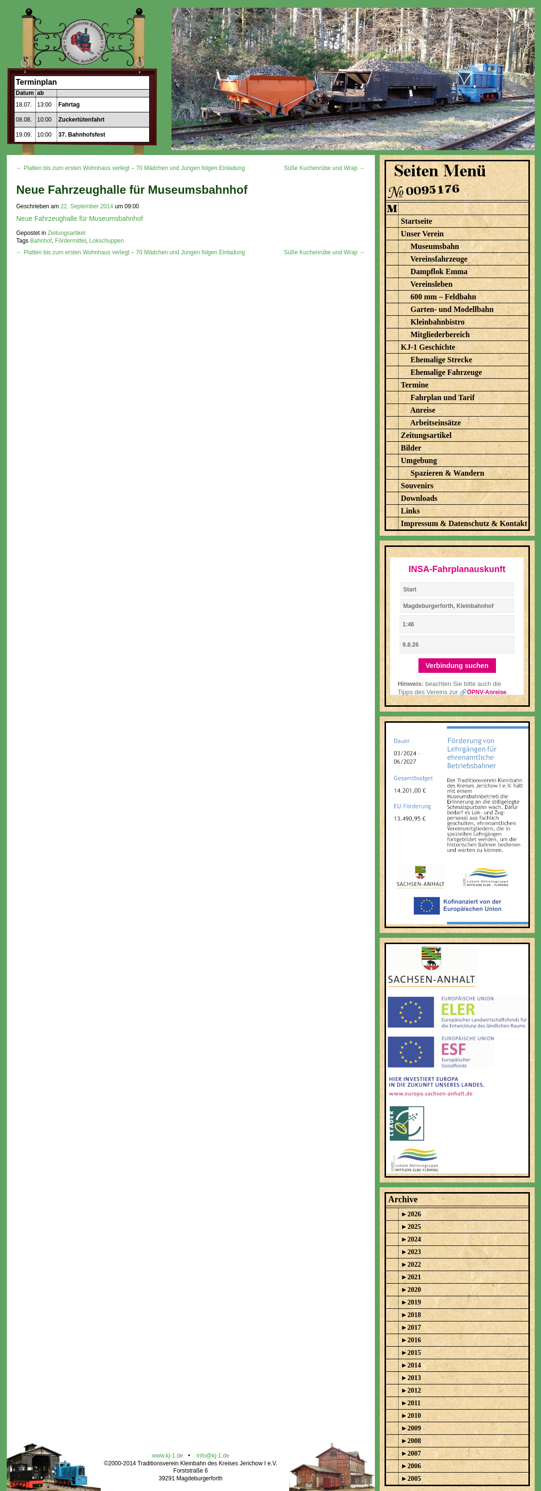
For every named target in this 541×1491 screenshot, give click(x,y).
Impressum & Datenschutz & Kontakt (464, 523)
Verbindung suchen (457, 665)
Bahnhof (41, 240)
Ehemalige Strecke (441, 360)
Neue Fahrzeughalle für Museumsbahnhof (79, 218)
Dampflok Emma (439, 271)
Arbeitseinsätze (435, 423)
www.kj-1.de (168, 1455)
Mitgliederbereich (440, 334)
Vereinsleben (431, 284)
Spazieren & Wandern (447, 473)
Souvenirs (417, 485)
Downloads (419, 498)
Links (410, 511)
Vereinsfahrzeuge (438, 259)
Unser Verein (422, 234)
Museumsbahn (435, 246)
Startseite (417, 221)
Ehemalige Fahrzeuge (446, 372)
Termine (415, 385)
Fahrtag (69, 104)
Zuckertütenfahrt (82, 119)
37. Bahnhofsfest (82, 134)
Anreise (422, 410)
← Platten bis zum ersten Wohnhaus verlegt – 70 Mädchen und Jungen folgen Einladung (130, 168)
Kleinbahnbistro (438, 322)
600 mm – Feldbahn (444, 297)
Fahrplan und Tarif (443, 397)
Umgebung (419, 460)
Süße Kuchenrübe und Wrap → (324, 168)
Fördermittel (70, 240)
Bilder (411, 448)
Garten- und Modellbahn (452, 309)
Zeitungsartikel (66, 233)
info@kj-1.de (213, 1455)
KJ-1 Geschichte (428, 347)
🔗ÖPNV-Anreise (483, 692)
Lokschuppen (106, 240)
